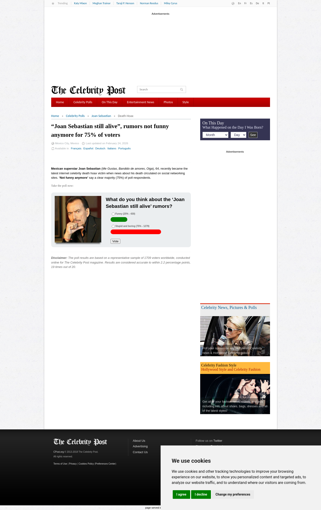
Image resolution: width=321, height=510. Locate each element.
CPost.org (59, 452)
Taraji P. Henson (125, 3)
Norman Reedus (149, 3)
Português (124, 148)
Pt (268, 3)
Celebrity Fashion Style (219, 365)
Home (60, 102)
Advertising (140, 446)
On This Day (109, 102)
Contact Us (140, 452)
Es (251, 3)
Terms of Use (60, 463)
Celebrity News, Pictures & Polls (229, 307)
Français (76, 148)
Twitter (217, 440)
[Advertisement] (160, 48)
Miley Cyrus (170, 3)
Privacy (73, 463)
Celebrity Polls (83, 102)
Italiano (111, 148)
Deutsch (100, 148)
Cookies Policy (86, 463)
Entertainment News (140, 102)
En (239, 3)
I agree (181, 494)
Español (88, 148)
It (263, 3)
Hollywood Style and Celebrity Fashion (230, 369)
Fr (245, 3)
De (257, 3)
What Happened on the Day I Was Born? (233, 127)
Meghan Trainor (102, 3)
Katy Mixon (80, 3)
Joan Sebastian (101, 116)
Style (185, 102)
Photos (168, 102)
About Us (139, 440)
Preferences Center (105, 463)
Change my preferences (233, 494)
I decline (201, 494)
